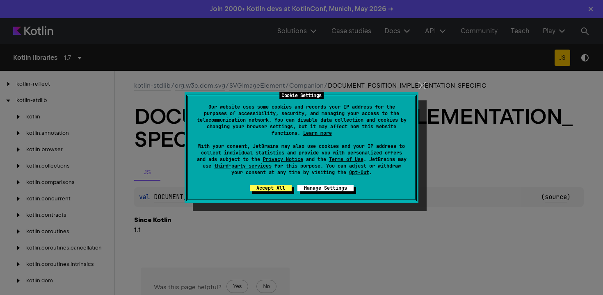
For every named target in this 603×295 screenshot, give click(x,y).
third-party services (243, 166)
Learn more (317, 133)
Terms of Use (346, 159)
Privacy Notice (283, 159)
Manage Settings (325, 188)
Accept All (270, 188)
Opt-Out (359, 172)
